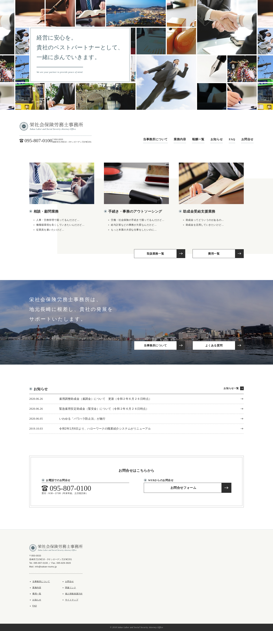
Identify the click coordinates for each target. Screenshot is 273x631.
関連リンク (70, 587)
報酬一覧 (198, 139)
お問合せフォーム (183, 487)
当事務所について (155, 139)
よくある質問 (214, 345)
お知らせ (216, 139)
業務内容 (180, 139)
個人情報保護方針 (74, 593)
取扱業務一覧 (155, 253)
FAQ (232, 139)
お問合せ (247, 139)
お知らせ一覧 (231, 388)
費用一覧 (214, 253)
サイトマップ (71, 600)
